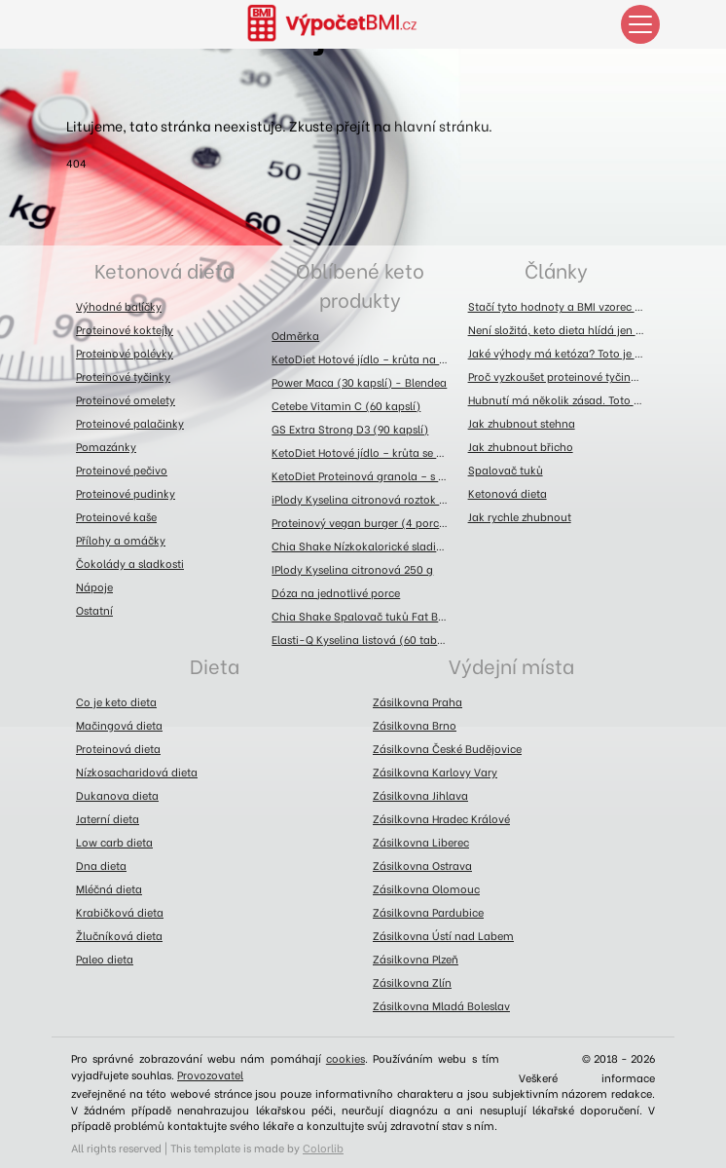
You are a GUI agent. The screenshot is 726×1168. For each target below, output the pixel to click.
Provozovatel (210, 1074)
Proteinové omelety (125, 399)
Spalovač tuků (505, 469)
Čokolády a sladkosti (130, 563)
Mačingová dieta (119, 725)
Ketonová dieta (164, 269)
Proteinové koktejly (124, 329)
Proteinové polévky (124, 352)
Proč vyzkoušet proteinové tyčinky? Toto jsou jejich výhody (561, 376)
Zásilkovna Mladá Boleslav (441, 1005)
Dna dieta (101, 865)
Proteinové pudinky (125, 493)
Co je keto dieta (116, 701)
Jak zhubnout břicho (520, 446)
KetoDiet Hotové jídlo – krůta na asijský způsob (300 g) (364, 358)
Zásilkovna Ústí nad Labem (443, 935)
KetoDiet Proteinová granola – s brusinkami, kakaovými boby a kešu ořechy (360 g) (364, 475)
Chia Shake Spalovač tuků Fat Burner (364, 615)
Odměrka (295, 335)
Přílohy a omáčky (120, 539)
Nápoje (94, 586)
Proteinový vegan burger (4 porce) (361, 522)
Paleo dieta (104, 958)
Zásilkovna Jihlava (420, 795)
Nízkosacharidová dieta (137, 771)
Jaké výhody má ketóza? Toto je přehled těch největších (561, 352)
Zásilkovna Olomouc (426, 888)
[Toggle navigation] (640, 24)
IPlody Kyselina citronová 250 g (352, 569)
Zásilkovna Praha (417, 701)
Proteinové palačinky (130, 423)
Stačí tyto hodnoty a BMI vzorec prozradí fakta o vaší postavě (561, 306)
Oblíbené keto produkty (360, 284)
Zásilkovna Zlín (412, 982)
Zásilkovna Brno (414, 725)
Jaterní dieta (107, 818)
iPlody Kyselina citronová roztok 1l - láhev (364, 499)
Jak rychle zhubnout (519, 516)
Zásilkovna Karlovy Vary (435, 771)
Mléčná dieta (109, 888)
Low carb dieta (114, 841)
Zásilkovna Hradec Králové (441, 818)
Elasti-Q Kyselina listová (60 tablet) (363, 639)
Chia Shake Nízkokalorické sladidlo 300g (364, 545)
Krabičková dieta (119, 912)
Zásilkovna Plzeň (415, 958)
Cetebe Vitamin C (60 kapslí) (346, 405)
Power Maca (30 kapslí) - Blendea (359, 382)
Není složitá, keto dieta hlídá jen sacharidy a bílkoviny (561, 329)
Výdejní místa (511, 665)
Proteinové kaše (116, 516)
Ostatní (94, 610)
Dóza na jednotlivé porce (336, 592)
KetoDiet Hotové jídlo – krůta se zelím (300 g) (364, 452)
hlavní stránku (441, 125)
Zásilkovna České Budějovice (447, 748)
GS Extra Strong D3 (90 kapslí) (350, 428)
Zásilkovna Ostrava (422, 865)
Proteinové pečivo (121, 469)
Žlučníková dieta (119, 935)
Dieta (214, 665)
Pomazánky (106, 446)
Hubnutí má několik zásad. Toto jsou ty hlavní (561, 399)
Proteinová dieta (118, 748)
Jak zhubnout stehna (521, 423)
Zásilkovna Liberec (421, 841)
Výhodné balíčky (119, 306)
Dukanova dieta (117, 795)
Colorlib (323, 1147)
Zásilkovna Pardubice (428, 912)
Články (556, 269)
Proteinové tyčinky (123, 376)
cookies (345, 1058)
